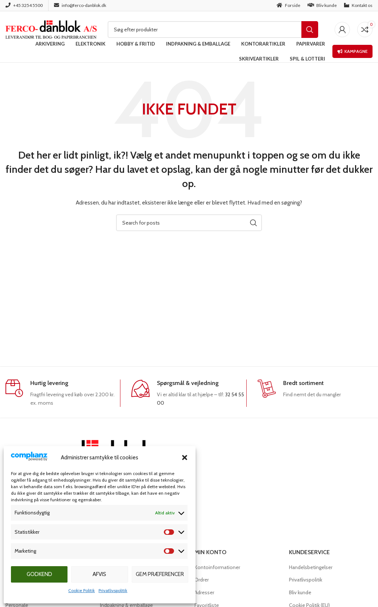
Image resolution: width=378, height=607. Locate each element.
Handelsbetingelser (310, 567)
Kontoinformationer (217, 567)
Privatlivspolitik (113, 590)
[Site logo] (51, 29)
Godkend (39, 574)
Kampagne (352, 51)
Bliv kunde (300, 592)
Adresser (204, 592)
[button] (184, 457)
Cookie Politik (81, 590)
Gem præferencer (160, 574)
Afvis (99, 574)
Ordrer (201, 579)
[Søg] (213, 29)
